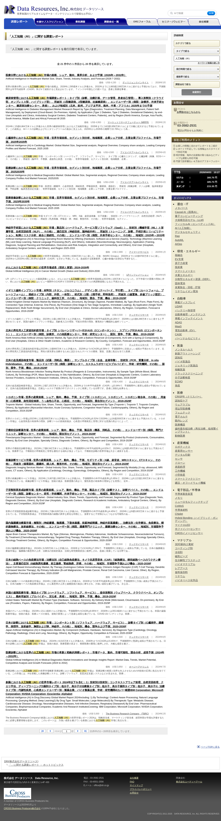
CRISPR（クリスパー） (188, 396)
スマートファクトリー (187, 478)
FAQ (132, 781)
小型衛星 (180, 474)
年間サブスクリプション (51, 22)
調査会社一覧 (113, 22)
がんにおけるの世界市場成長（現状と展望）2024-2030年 (47, 267)
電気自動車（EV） (185, 330)
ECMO (179, 381)
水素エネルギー (184, 275)
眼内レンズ (181, 420)
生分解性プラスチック (187, 560)
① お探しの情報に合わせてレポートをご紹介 (195, 146)
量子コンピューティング (189, 216)
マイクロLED (182, 525)
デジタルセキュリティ (187, 232)
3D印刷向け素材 (184, 544)
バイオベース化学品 (186, 580)
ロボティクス (182, 446)
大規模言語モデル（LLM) (189, 220)
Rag (177, 236)
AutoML (179, 240)
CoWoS (179, 505)
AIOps (178, 244)
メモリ (179, 497)
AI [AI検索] (211, 13)
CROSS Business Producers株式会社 (22, 808)
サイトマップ (136, 785)
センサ (179, 458)
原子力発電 (181, 263)
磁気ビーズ (181, 556)
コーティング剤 (184, 548)
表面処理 (180, 466)
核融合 (179, 255)
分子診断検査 (182, 377)
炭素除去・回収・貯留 (187, 287)
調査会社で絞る (183, 84)
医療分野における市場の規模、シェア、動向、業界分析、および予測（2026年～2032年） (66, 75)
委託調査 (82, 22)
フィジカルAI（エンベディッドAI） (195, 224)
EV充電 (179, 259)
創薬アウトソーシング (187, 353)
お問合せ (134, 793)
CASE (178, 334)
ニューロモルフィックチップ (191, 501)
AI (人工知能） (183, 228)
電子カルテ (181, 416)
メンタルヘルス (184, 349)
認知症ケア (181, 400)
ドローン (180, 462)
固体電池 (180, 283)
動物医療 (180, 435)
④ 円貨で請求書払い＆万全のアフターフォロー (196, 161)
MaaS (178, 326)
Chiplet (179, 513)
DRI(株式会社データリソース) (21, 761)
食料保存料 (181, 572)
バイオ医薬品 (182, 361)
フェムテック (182, 412)
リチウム (180, 576)
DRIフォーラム (144, 22)
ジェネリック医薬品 (186, 365)
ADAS (178, 322)
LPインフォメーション (138, 275)
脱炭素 (179, 267)
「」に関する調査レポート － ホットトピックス (36, 764)
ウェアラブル (182, 404)
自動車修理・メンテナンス (190, 314)
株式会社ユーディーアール (189, 781)
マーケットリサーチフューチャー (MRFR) (128, 122)
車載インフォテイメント (189, 318)
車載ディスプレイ (185, 302)
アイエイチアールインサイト (134, 152)
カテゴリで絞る (183, 43)
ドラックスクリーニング (189, 373)
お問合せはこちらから (188, 112)
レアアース (181, 568)
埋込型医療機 (182, 408)
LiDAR (178, 306)
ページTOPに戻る (210, 747)
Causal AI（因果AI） (186, 212)
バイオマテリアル (185, 564)
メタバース (181, 208)
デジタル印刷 (182, 454)
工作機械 (180, 470)
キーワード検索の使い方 (209, 63)
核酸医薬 (180, 369)
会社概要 (134, 778)
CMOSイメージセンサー (189, 533)
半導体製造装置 (184, 493)
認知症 (179, 357)
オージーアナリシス (139, 667)
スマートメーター (185, 271)
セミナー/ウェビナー (174, 22)
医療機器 (180, 424)
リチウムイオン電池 (186, 291)
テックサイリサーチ (139, 315)
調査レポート (21, 22)
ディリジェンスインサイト (136, 82)
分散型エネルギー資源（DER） (193, 279)
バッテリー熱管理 (185, 310)
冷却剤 (179, 552)
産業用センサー (184, 450)
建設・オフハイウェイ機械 (190, 482)
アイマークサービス (139, 252)
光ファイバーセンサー (187, 529)
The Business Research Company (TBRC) (127, 713)
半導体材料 (181, 509)
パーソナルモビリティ (187, 338)
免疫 (177, 385)
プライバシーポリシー (141, 789)
